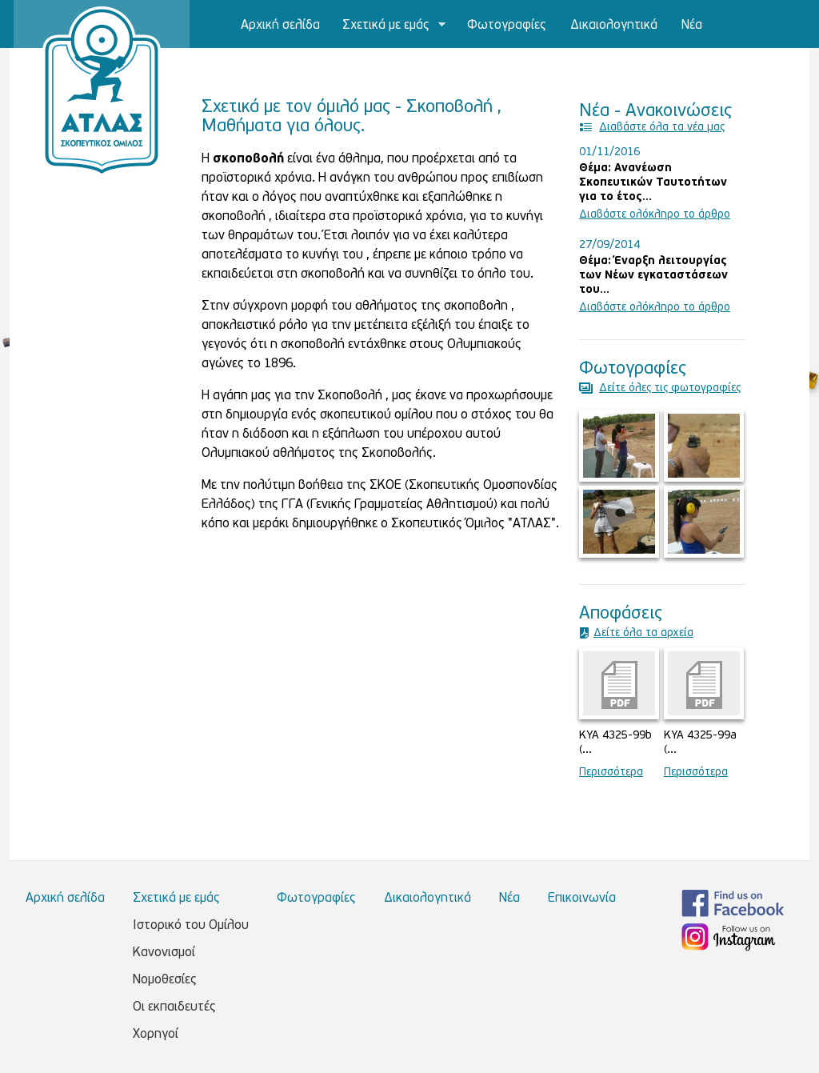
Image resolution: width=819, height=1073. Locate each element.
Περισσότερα (611, 773)
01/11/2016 (609, 152)
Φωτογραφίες (506, 25)
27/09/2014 (609, 245)
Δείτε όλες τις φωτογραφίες (670, 388)
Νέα (691, 25)
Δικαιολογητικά (613, 25)
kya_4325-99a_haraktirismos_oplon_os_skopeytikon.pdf (704, 683)
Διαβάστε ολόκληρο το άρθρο (654, 215)
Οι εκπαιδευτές (174, 1007)
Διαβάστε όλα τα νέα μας (662, 128)
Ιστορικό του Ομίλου (191, 925)
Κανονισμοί (164, 953)
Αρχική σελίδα (280, 25)
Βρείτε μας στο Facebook (733, 903)
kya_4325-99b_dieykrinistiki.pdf (619, 683)
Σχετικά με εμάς (388, 26)
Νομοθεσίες (165, 980)
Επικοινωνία (236, 73)
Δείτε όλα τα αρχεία (643, 633)
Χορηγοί (155, 1034)
